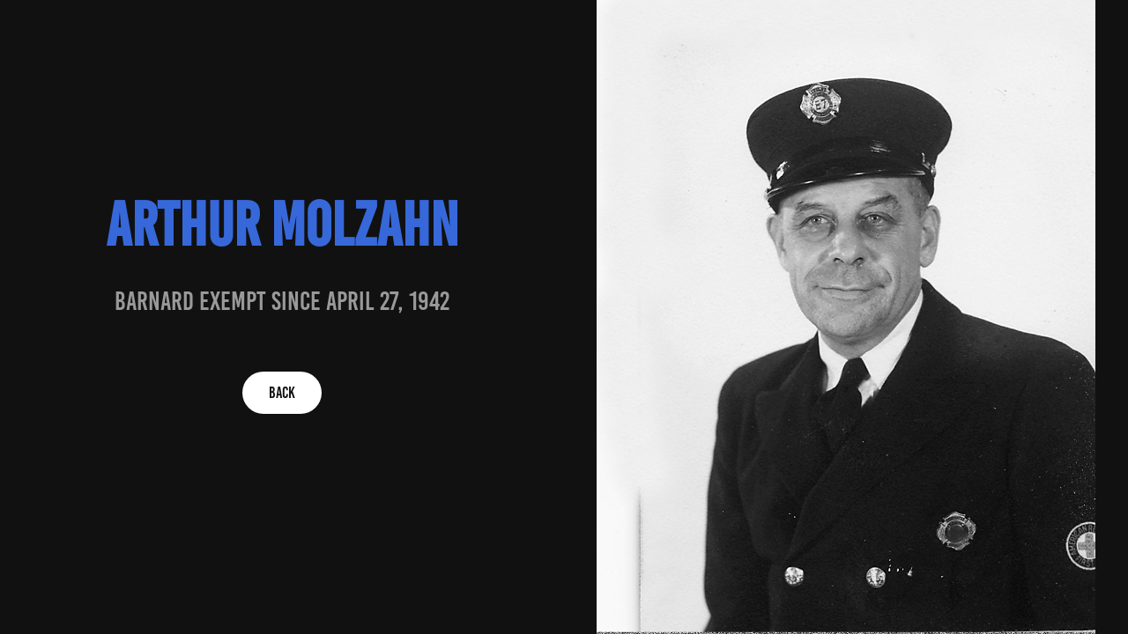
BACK (282, 393)
